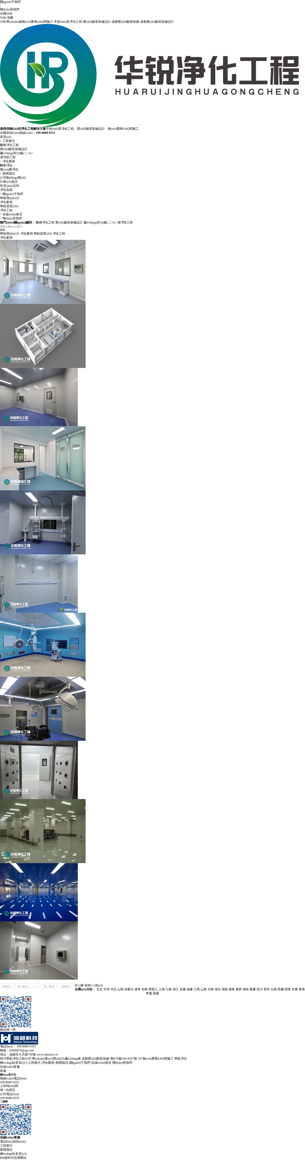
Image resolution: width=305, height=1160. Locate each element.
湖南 (225, 989)
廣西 (239, 989)
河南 (211, 989)
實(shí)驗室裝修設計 (13, 149)
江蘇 (169, 989)
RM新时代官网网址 (13, 1157)
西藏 (281, 989)
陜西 (288, 989)
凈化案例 (9, 161)
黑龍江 (153, 989)
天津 (106, 989)
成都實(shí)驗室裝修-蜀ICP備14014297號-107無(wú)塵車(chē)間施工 (128, 1058)
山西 (120, 989)
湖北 (218, 989)
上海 (162, 989)
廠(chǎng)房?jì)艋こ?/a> (16, 153)
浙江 (176, 989)
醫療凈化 (6, 165)
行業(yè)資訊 (9, 181)
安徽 (183, 989)
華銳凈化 (180, 1058)
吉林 (144, 989)
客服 (3, 1070)
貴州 (267, 989)
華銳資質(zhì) (9, 206)
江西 (197, 989)
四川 (260, 989)
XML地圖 (6, 17)
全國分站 (6, 13)
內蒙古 (129, 989)
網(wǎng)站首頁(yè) (13, 1062)
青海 (302, 989)
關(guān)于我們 (10, 1)
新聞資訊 (9, 173)
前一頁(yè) (23, 986)
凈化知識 (6, 189)
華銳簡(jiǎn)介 (10, 198)
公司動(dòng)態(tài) (13, 177)
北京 (99, 989)
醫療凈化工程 (9, 145)
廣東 (232, 989)
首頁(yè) (5, 136)
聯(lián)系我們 (9, 9)
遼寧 (137, 989)
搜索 (2, 229)
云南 (274, 989)
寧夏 (149, 993)
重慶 (253, 989)
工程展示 (9, 141)
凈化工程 (6, 210)
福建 (190, 989)
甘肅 (295, 989)
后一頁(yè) (49, 986)
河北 (113, 989)
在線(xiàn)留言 (12, 214)
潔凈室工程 (8, 157)
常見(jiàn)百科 (9, 185)
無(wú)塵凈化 (9, 169)
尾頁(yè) (66, 986)
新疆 (156, 993)
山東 (204, 989)
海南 (246, 989)
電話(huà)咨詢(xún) (13, 1141)
